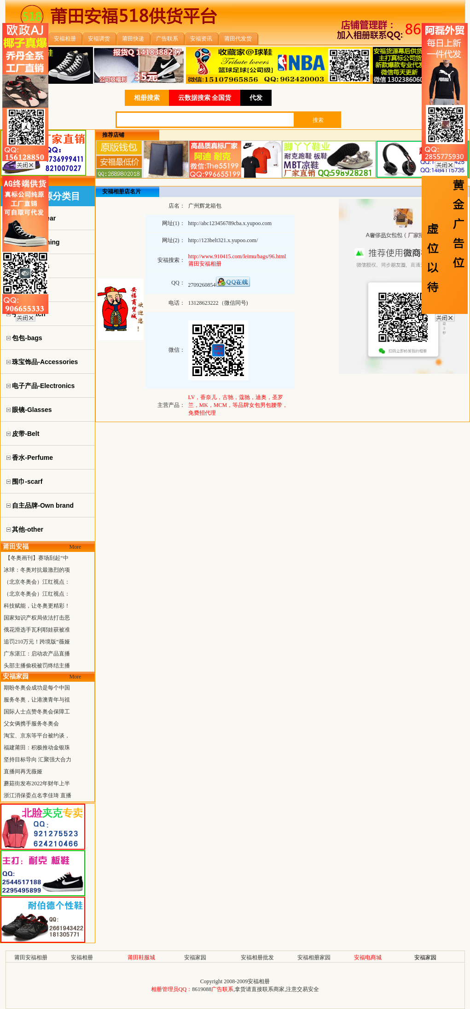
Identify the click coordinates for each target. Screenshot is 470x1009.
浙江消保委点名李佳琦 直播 (37, 795)
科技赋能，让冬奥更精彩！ (37, 606)
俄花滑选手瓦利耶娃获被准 (37, 629)
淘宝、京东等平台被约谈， (37, 735)
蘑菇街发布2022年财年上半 (37, 783)
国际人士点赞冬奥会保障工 (37, 711)
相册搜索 (147, 97)
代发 (256, 97)
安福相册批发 (257, 957)
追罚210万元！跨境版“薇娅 (37, 641)
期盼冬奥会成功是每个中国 (37, 687)
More (75, 547)
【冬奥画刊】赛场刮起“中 (36, 558)
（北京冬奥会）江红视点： (37, 582)
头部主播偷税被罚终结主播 (37, 665)
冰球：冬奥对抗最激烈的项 (37, 570)
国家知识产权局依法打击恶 (37, 618)
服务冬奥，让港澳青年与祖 (37, 699)
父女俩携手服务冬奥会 (31, 723)
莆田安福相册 (30, 957)
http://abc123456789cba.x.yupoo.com (230, 223)
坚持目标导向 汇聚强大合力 (37, 759)
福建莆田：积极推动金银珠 (37, 747)
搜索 (318, 120)
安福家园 (195, 957)
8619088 (201, 989)
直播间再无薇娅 (23, 771)
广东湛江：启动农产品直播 (37, 653)
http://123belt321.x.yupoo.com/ (223, 240)
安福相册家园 (314, 957)
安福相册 (82, 957)
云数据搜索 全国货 (205, 97)
